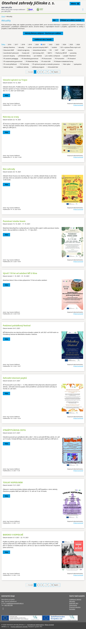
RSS (55, 20)
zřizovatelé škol (53, 67)
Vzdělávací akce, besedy (43, 39)
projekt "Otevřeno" (70, 56)
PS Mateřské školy (32, 61)
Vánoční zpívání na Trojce (15, 80)
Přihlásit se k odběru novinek (72, 20)
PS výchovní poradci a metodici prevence (46, 64)
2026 (78, 44)
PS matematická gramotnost (13, 61)
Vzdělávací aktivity (75, 599)
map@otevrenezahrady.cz (15, 603)
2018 (23, 44)
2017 (16, 44)
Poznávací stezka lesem (14, 221)
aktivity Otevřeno (9, 47)
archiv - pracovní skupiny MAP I (38, 47)
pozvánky (73, 53)
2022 (50, 44)
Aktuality (72, 601)
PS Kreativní (72, 58)
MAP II (50, 53)
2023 (57, 44)
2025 (71, 44)
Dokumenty (73, 605)
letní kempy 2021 (38, 53)
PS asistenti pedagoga (11, 58)
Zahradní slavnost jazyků (15, 378)
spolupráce (77, 64)
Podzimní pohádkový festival (16, 325)
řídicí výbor (66, 64)
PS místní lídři (46, 61)
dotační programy (23, 50)
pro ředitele (38, 56)
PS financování (47, 58)
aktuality (21, 47)
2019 (30, 44)
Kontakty (72, 609)
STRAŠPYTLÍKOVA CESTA (14, 430)
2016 (9, 44)
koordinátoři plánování (11, 53)
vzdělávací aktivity (22, 67)
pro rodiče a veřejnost (52, 56)
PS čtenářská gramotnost (30, 58)
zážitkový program (38, 67)
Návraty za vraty (11, 116)
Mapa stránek (49, 625)
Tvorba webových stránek (19, 627)
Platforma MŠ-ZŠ (61, 53)
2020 (37, 44)
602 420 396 (9, 605)
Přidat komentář (78, 105)
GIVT (56, 50)
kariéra (70, 50)
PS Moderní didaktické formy (63, 61)
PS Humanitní (59, 58)
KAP (63, 50)
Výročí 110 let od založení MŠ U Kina (20, 273)
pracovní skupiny (9, 56)
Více (6, 95)
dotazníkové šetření (39, 50)
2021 (44, 44)
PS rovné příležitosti (10, 64)
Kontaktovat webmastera (35, 625)
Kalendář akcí (73, 603)
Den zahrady (9, 169)
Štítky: (3, 44)
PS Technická (24, 64)
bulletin (54, 47)
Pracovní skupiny (75, 607)
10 (52, 72)
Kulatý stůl (25, 53)
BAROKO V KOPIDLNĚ (13, 534)
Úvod (3, 16)
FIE (51, 50)
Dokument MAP (9, 50)
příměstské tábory (24, 56)
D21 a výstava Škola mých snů (70, 47)
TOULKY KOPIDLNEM (13, 482)
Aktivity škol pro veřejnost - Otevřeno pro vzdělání (43, 33)
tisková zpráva (8, 67)
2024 (64, 44)
